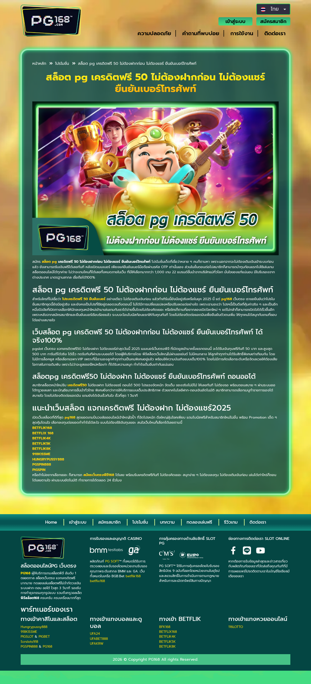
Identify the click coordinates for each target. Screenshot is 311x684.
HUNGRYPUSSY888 (48, 459)
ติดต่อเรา (274, 33)
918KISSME (41, 454)
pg (54, 261)
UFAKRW (97, 643)
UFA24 (95, 633)
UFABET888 (99, 638)
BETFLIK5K (41, 443)
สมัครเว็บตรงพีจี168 (98, 475)
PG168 (47, 646)
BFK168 (164, 626)
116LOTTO (235, 626)
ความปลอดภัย (154, 33)
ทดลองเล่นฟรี (199, 522)
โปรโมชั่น (59, 63)
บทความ (167, 522)
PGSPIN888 (41, 464)
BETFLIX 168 (42, 433)
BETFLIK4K (41, 438)
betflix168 (97, 581)
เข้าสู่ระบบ (235, 21)
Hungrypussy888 (34, 626)
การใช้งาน (241, 33)
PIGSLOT (27, 636)
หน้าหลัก (39, 63)
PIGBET (44, 636)
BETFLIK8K (41, 448)
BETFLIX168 (168, 631)
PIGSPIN (38, 469)
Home (51, 522)
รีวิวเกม (231, 522)
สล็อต (46, 261)
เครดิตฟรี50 (77, 385)
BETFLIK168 (42, 427)
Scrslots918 (29, 641)
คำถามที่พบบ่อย (200, 33)
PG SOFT (112, 561)
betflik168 (133, 576)
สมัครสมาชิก (273, 21)
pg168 (226, 299)
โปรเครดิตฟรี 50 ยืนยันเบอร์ (83, 299)
